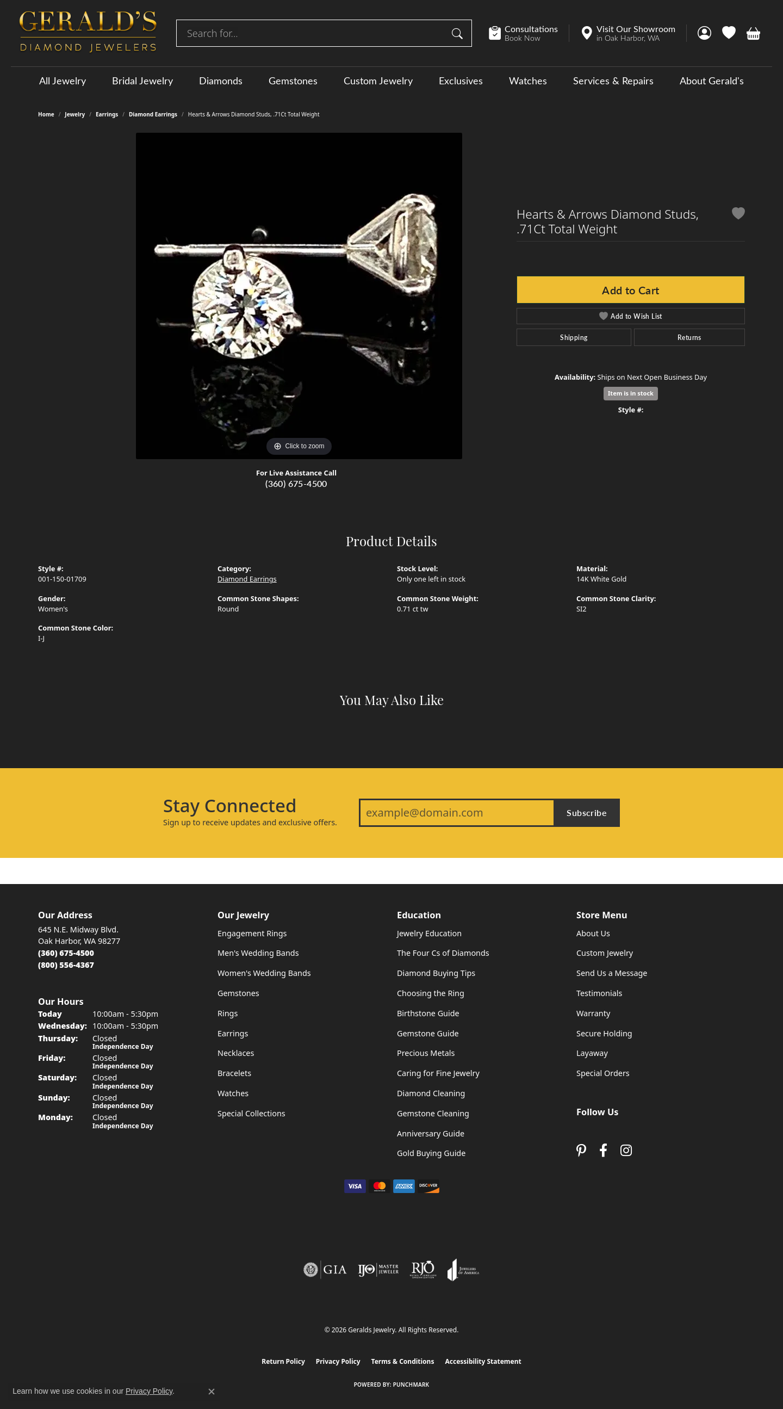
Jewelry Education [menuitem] (429, 933)
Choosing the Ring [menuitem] (430, 993)
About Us (593, 933)
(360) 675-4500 (296, 483)
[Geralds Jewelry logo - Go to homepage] (88, 33)
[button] (704, 33)
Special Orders (603, 1073)
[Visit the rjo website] (423, 1269)
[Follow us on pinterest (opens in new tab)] (581, 1151)
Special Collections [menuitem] (251, 1113)
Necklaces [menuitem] (235, 1053)
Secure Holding (604, 1033)
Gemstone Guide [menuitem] (428, 1033)
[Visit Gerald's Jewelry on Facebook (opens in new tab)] (603, 1151)
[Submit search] (458, 33)
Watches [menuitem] (232, 1093)
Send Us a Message (611, 973)
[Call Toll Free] (66, 965)
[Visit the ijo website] (378, 1269)
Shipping (573, 337)
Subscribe (587, 812)
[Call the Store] (66, 953)
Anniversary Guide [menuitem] (430, 1133)
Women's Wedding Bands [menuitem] (264, 973)
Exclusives (461, 80)
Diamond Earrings (153, 114)
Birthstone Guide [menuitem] (428, 1013)
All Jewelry (62, 80)
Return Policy (283, 1361)
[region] (299, 296)
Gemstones (293, 80)
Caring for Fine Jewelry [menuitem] (438, 1073)
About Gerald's (712, 80)
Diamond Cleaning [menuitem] (431, 1093)
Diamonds (221, 80)
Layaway (592, 1053)
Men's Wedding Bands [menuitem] (258, 953)
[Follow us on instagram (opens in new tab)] (626, 1151)
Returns (689, 337)
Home (46, 114)
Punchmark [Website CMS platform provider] (411, 1384)
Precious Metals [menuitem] (426, 1053)
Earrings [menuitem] (232, 1033)
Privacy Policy (338, 1361)
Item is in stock (631, 393)
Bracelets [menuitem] (234, 1073)
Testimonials (599, 993)
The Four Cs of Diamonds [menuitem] (443, 953)
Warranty (593, 1013)
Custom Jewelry (378, 80)
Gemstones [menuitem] (238, 993)
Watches (528, 80)
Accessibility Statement (483, 1361)
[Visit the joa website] (463, 1269)
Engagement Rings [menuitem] (252, 933)
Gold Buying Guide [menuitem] (431, 1153)
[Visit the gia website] (325, 1269)
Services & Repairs (613, 80)
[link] (528, 33)
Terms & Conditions (402, 1361)
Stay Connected (229, 806)
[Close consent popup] (211, 1391)
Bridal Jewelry (142, 80)
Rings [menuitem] (227, 1013)
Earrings (107, 114)
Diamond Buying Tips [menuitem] (436, 973)
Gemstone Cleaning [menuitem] (433, 1113)
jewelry (75, 114)
